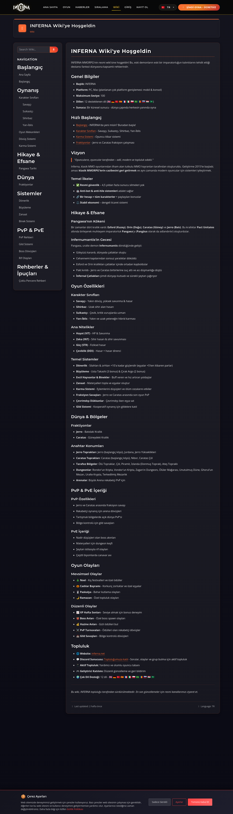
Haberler (82, 7)
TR (166, 7)
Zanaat (23, 214)
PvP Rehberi (26, 237)
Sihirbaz (27, 118)
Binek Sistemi (27, 221)
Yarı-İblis (28, 125)
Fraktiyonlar (26, 184)
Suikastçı (28, 111)
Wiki (116, 7)
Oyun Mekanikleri (29, 132)
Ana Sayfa (50, 7)
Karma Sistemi (27, 146)
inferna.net (98, 653)
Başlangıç (24, 81)
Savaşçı (27, 104)
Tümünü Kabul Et (200, 801)
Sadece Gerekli (159, 801)
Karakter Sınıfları (29, 97)
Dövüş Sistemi (27, 139)
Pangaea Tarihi (28, 168)
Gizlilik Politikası (75, 809)
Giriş (127, 7)
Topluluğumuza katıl (116, 659)
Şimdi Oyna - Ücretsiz (199, 7)
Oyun (66, 7)
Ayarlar (179, 801)
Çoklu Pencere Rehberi (32, 280)
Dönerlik (24, 200)
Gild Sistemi (26, 244)
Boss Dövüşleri (28, 251)
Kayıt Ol (142, 7)
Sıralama (101, 7)
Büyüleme (25, 207)
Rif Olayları (25, 258)
